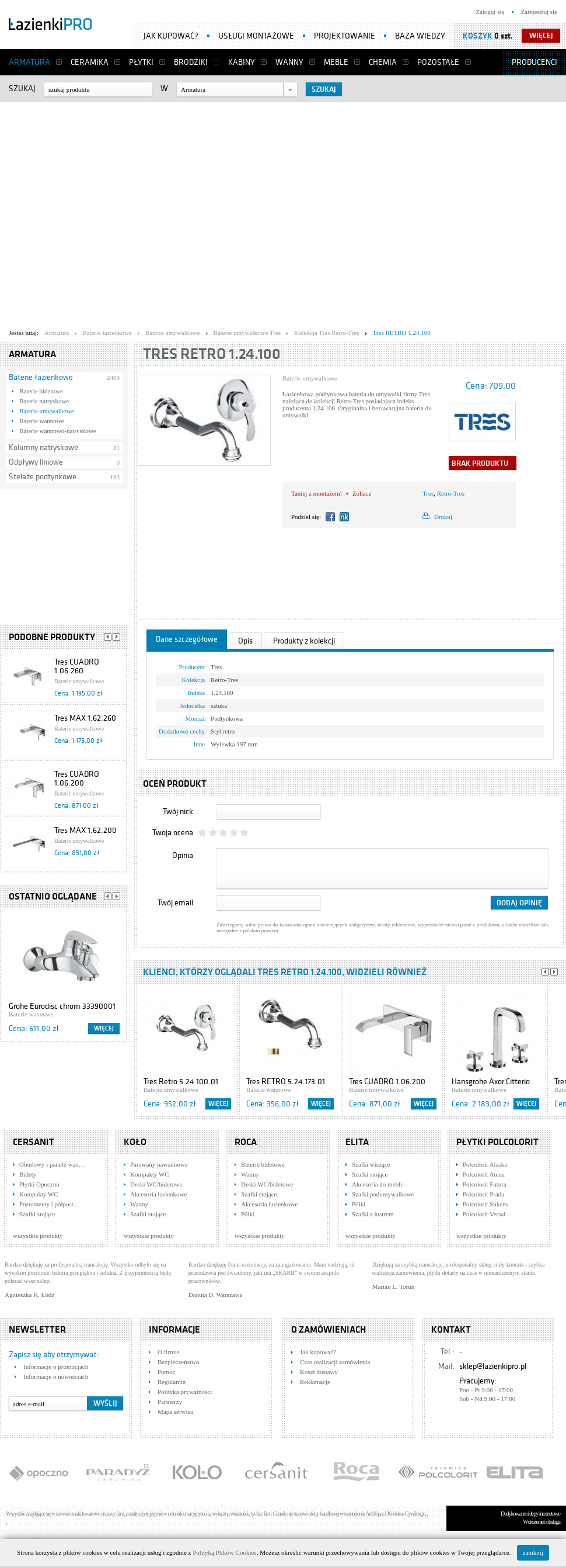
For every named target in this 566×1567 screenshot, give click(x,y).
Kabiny (241, 62)
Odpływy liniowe (36, 462)
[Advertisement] (109, 212)
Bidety (27, 1174)
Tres (428, 493)
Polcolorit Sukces (485, 1204)
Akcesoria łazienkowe (158, 1194)
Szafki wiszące (371, 1164)
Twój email (175, 902)
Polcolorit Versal (484, 1213)
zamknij (533, 1552)
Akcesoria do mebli (377, 1184)
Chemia (383, 62)
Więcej (104, 1028)
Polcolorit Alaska (485, 1164)
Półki (247, 1213)
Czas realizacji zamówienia (335, 1361)
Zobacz (361, 493)
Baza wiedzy (420, 36)
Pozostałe (438, 62)
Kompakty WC (38, 1194)
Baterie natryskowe (44, 400)
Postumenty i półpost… (49, 1204)
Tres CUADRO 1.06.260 (76, 666)
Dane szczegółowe (187, 639)
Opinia (182, 855)
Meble (336, 62)
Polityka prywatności (185, 1391)
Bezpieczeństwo (178, 1361)
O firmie (169, 1351)
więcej (541, 36)
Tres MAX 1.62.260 (85, 718)
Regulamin (172, 1381)
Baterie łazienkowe (41, 377)
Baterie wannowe (41, 420)
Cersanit (33, 1142)
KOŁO (135, 1142)
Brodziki (191, 62)
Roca (246, 1142)
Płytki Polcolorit (497, 1142)
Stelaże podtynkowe (42, 476)
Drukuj (443, 516)
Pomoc (167, 1371)
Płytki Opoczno (39, 1184)
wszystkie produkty (38, 1235)
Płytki (141, 62)
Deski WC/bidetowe (156, 1184)
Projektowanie (344, 36)
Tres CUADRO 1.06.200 (76, 778)
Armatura (29, 62)
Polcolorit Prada (483, 1194)
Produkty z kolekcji (304, 641)
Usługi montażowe (256, 36)
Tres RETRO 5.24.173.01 (285, 1081)
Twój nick (178, 811)
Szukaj (22, 88)
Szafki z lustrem (372, 1213)
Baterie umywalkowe (46, 410)
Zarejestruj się (538, 11)
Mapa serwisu (175, 1411)
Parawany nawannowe (159, 1164)
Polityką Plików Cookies (224, 1552)
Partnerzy (170, 1401)
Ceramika (90, 62)
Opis (245, 641)
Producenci (534, 62)
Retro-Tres (450, 493)
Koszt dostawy (319, 1371)
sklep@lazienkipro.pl (492, 1366)
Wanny (289, 62)
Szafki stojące (37, 1213)
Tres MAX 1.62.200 (85, 830)
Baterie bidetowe (41, 391)
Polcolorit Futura (484, 1184)
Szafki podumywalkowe (383, 1194)
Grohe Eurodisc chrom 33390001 (62, 1006)
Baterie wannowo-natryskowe (57, 430)
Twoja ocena (172, 832)
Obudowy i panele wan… (52, 1164)
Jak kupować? (171, 36)
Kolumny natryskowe (43, 447)
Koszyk (477, 36)
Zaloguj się (490, 11)
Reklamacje (315, 1381)
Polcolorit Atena (484, 1174)
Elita (357, 1142)
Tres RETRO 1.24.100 (212, 353)
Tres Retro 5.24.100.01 (181, 1081)
